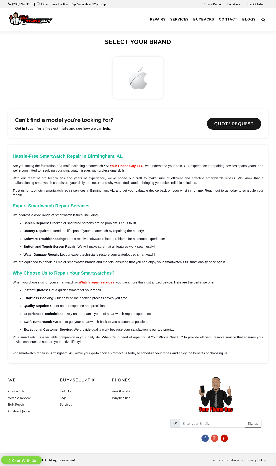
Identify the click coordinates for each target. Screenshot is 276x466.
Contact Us (16, 391)
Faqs (63, 398)
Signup (253, 423)
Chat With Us (23, 460)
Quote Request (234, 123)
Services (66, 404)
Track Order (256, 4)
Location (233, 4)
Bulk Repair (16, 404)
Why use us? (121, 398)
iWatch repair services (96, 282)
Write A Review (19, 398)
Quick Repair (213, 4)
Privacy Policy (256, 460)
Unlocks (65, 391)
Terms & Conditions (225, 460)
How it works (121, 391)
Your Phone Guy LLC (126, 166)
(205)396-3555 (22, 4)
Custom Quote (19, 411)
